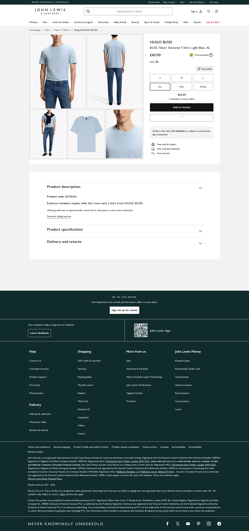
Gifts (185, 22)
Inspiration (83, 417)
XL (160, 86)
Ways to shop (170, 2)
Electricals (103, 22)
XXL (181, 86)
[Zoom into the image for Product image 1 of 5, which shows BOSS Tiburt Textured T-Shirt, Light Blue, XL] (58, 71)
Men (45, 22)
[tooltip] (210, 54)
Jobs (128, 360)
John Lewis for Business (138, 384)
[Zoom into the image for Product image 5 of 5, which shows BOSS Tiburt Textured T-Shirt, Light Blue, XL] (124, 134)
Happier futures (134, 393)
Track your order (37, 421)
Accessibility (195, 446)
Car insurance (182, 401)
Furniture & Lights (83, 22)
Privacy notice (149, 446)
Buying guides (85, 376)
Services (82, 368)
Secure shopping (61, 446)
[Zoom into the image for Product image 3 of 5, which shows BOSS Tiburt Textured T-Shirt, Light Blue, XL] (48, 134)
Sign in (194, 11)
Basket (81, 393)
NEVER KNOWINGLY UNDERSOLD (50, 2)
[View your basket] (216, 11)
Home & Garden (60, 22)
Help (183, 2)
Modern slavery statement (125, 446)
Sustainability (178, 446)
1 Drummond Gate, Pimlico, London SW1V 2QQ (127, 461)
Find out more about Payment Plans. (45, 478)
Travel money (182, 376)
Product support (38, 376)
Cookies (164, 446)
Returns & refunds (38, 430)
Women (33, 22)
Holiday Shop (171, 22)
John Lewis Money (197, 2)
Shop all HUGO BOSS (85, 29)
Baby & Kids (120, 22)
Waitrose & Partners (137, 368)
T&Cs (62, 494)
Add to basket (182, 107)
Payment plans (182, 360)
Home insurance (183, 384)
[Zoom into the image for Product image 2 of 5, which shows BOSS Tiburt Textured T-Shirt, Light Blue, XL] (114, 71)
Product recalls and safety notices (91, 446)
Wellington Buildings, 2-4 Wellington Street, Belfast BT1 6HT (145, 471)
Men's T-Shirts (62, 29)
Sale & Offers (213, 22)
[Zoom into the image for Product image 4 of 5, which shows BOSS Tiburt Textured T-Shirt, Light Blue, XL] (86, 134)
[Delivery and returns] (124, 243)
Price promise (36, 393)
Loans (178, 409)
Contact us (35, 360)
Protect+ (131, 401)
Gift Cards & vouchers (89, 360)
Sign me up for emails (124, 310)
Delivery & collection (40, 413)
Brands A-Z (84, 409)
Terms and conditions (39, 446)
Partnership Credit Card (187, 368)
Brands (197, 22)
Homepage (34, 29)
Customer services (39, 368)
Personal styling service (59, 216)
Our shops (34, 384)
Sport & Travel (151, 22)
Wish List (83, 401)
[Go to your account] (201, 11)
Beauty (135, 22)
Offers (81, 425)
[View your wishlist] (208, 11)
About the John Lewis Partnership (144, 376)
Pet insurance (182, 393)
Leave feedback (39, 333)
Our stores (213, 2)
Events (81, 433)
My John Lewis (154, 2)
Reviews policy (35, 451)
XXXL (203, 86)
